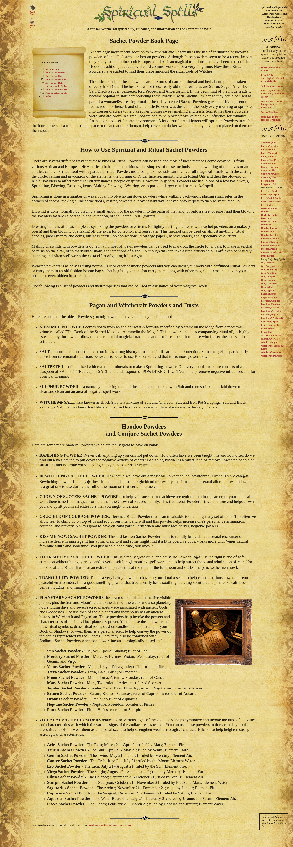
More (32, 28)
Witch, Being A (269, 342)
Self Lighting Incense (272, 85)
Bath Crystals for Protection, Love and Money (272, 93)
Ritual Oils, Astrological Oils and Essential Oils (272, 78)
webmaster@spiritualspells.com (110, 825)
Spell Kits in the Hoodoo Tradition (270, 118)
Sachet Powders (269, 112)
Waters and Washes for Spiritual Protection (271, 104)
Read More (32, 13)
